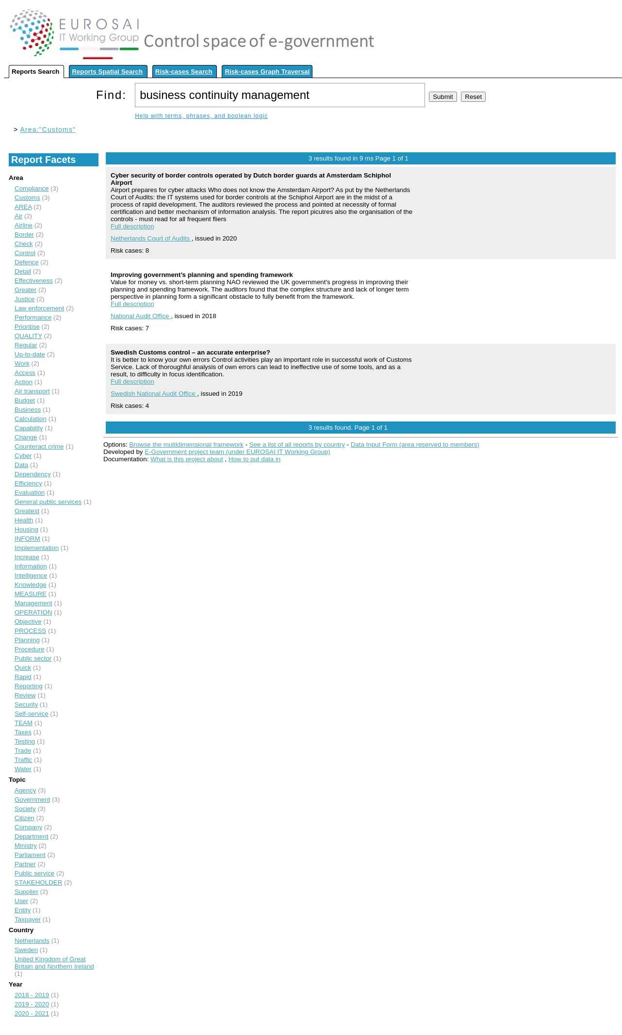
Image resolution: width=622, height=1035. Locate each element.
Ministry (26, 845)
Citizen (24, 818)
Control (25, 253)
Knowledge (31, 584)
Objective (28, 621)
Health (24, 520)
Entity (23, 910)
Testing (25, 741)
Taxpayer (28, 919)
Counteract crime (39, 446)
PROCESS (30, 630)
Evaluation (30, 492)
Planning (27, 640)
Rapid (23, 676)
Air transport (32, 391)
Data (21, 465)
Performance (33, 317)
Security (26, 704)
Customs (27, 197)
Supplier (26, 891)
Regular (26, 345)
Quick (23, 667)
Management (33, 603)
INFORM (27, 538)
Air (18, 216)
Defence (27, 262)
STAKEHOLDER (38, 882)
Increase (27, 557)
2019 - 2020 (32, 1004)
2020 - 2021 (32, 1013)
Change (26, 437)
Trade (23, 750)
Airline (24, 225)
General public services (48, 501)
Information (31, 566)
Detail (23, 271)
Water (23, 769)
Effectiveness (34, 280)
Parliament (30, 854)
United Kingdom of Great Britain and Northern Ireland (54, 962)
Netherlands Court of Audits (151, 238)
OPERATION (33, 612)
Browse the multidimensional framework (186, 444)
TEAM (24, 723)
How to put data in (254, 459)
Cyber (23, 455)
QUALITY (28, 336)
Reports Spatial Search (107, 71)
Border (24, 234)
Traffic (23, 759)
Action (24, 382)
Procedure (30, 649)
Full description (132, 226)
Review (25, 695)
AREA (23, 206)
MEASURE (31, 594)
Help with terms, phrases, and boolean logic (201, 116)
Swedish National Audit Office (154, 393)
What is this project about (186, 459)
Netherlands (32, 940)
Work (22, 363)
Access (25, 372)
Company (28, 827)
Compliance (32, 188)
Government (32, 799)
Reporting (29, 686)
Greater (25, 289)
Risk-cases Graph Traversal (267, 71)
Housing (26, 529)
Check (24, 243)
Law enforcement (39, 308)
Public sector (33, 658)
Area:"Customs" (48, 129)
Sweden (26, 950)
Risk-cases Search (184, 71)
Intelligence (31, 575)
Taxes (23, 732)
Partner (25, 864)
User (21, 901)
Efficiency (28, 483)
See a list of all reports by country (297, 444)
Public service (34, 873)
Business (28, 409)
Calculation (31, 418)
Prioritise (27, 326)
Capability (29, 428)
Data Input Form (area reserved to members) (415, 444)
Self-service (32, 713)
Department (32, 836)
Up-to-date (30, 354)
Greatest (27, 511)
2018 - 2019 (32, 995)
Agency (25, 790)
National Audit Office (141, 316)
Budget (25, 400)
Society (25, 808)
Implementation (37, 547)
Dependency (33, 474)
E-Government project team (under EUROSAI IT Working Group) (237, 451)
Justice (24, 299)
